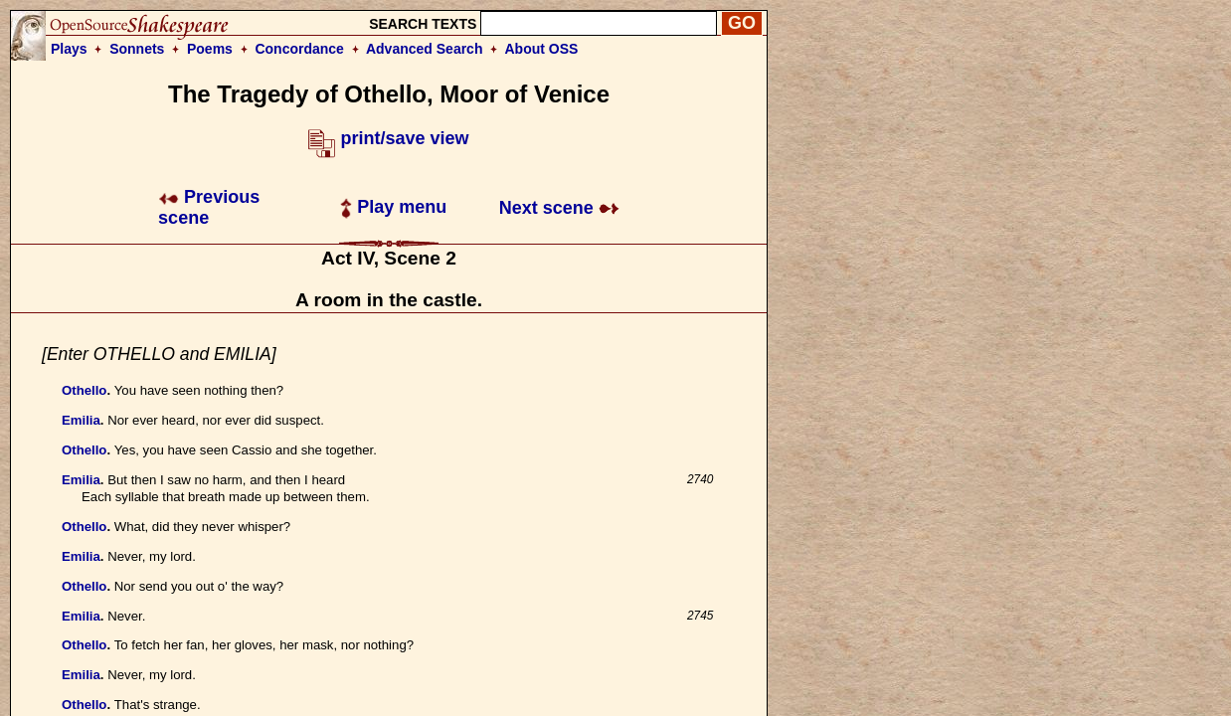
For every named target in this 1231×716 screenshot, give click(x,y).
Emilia (81, 420)
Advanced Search (424, 49)
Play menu (393, 207)
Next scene (559, 208)
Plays (69, 49)
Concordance (299, 49)
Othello (84, 390)
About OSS (542, 49)
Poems (210, 49)
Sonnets (136, 49)
